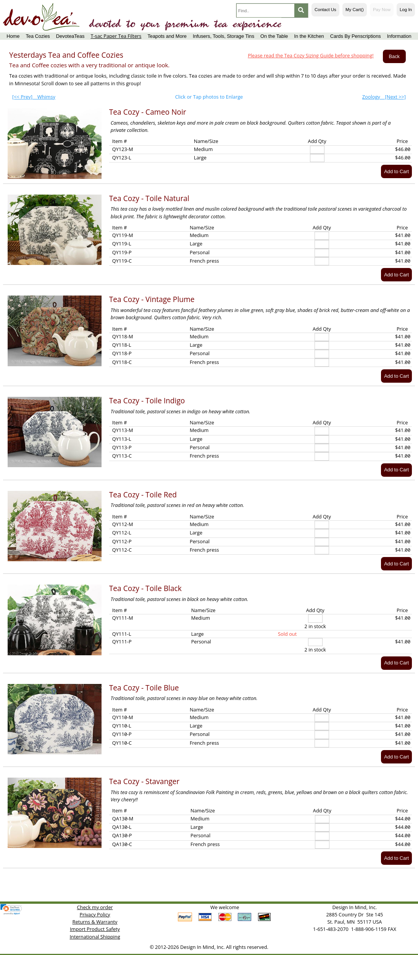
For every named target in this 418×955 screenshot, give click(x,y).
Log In (406, 9)
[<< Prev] (33, 96)
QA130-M (123, 818)
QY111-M (122, 617)
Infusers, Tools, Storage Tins (223, 36)
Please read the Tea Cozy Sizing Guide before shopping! (310, 55)
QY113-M (122, 430)
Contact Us (325, 9)
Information (399, 36)
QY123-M (122, 149)
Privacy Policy (95, 914)
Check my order (95, 907)
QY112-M (122, 524)
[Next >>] (384, 96)
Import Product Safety (95, 929)
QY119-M (122, 235)
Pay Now (382, 9)
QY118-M (122, 336)
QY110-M (122, 717)
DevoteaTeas (70, 36)
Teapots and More (166, 36)
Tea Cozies (38, 36)
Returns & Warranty (95, 921)
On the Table (274, 36)
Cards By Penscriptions (355, 36)
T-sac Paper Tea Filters (115, 36)
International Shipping (94, 936)
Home (12, 36)
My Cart (354, 9)
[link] (11, 909)
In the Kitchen (309, 36)
